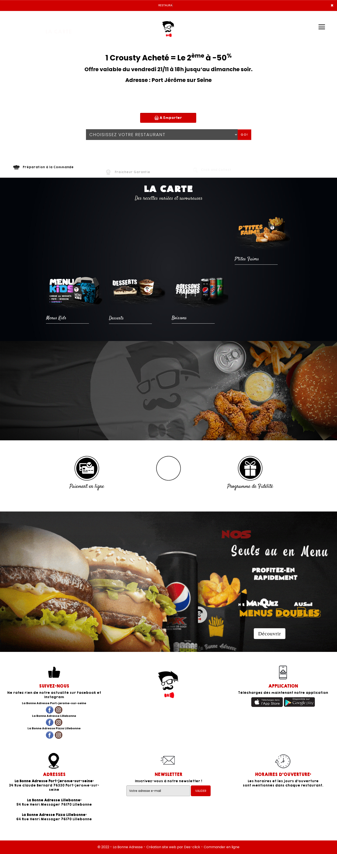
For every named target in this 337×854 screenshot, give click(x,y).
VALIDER (200, 791)
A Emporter (168, 117)
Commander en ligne (221, 847)
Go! (244, 134)
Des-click (192, 847)
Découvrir (269, 633)
